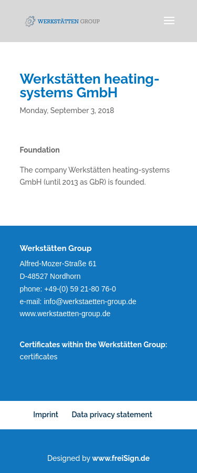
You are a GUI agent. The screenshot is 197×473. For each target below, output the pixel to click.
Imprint (45, 414)
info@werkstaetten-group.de (90, 301)
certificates (39, 357)
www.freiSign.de (121, 458)
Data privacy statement (111, 414)
